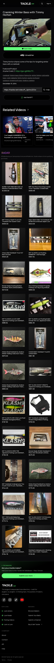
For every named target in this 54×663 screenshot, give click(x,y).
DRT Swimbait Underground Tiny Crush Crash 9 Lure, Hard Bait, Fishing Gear (13, 485)
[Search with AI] (42, 3)
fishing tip (27, 75)
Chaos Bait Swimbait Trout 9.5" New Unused (12, 253)
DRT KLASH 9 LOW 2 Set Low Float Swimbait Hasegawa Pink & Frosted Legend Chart (13, 419)
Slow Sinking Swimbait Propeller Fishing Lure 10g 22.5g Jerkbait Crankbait (39, 286)
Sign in (49, 3)
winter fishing (36, 75)
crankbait (6, 75)
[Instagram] (10, 600)
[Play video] (27, 32)
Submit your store (27, 576)
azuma (29, 78)
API (3, 644)
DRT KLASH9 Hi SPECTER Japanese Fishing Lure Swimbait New (13, 452)
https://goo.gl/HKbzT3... (25, 71)
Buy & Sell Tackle (35, 624)
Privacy (10, 660)
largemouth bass (16, 80)
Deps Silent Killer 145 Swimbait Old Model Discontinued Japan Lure (40, 220)
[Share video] (26, 118)
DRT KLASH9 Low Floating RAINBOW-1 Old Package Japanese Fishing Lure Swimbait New (39, 253)
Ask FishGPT (27, 97)
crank (9, 78)
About (4, 635)
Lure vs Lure (7, 624)
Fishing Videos (8, 620)
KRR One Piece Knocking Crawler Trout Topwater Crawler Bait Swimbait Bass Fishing (40, 187)
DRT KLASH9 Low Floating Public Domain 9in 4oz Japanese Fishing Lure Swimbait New (40, 320)
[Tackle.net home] (27, 3)
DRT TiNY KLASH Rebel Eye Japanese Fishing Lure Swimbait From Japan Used (13, 518)
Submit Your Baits (34, 615)
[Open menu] (4, 3)
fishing (12, 75)
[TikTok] (16, 600)
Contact (5, 640)
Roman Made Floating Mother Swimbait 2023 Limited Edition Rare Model (12, 286)
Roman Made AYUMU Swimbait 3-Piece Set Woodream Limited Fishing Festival (40, 452)
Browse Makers (33, 611)
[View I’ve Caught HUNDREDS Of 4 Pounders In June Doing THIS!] (18, 124)
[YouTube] (22, 600)
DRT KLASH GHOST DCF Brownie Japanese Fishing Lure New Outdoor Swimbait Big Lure (40, 518)
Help (3, 649)
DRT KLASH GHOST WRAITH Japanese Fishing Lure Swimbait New (39, 386)
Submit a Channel (34, 620)
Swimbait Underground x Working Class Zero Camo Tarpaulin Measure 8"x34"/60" (40, 551)
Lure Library (7, 611)
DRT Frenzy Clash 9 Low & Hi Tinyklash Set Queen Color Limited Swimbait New (11, 220)
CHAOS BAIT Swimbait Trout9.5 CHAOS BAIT (39, 353)
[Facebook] (4, 600)
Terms (3, 660)
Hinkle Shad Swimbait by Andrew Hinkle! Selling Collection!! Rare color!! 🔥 (13, 353)
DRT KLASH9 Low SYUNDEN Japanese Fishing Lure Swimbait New (13, 551)
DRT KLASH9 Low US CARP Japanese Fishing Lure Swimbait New (13, 320)
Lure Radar (7, 615)
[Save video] (30, 118)
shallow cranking (28, 80)
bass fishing (19, 75)
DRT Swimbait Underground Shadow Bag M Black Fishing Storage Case (38, 419)
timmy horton (22, 78)
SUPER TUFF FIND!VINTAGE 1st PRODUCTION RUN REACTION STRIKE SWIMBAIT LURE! (12, 187)
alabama (14, 78)
